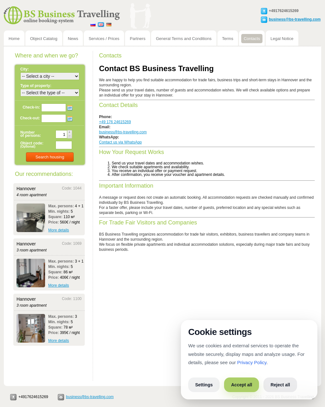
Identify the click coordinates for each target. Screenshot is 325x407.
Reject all (280, 384)
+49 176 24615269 (115, 122)
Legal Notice (281, 38)
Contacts (252, 38)
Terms (227, 38)
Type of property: (35, 86)
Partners (137, 38)
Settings (204, 384)
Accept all (241, 384)
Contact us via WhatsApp (120, 142)
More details (58, 230)
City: (24, 69)
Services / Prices (104, 38)
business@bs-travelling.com (295, 19)
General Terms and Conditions (183, 38)
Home (14, 38)
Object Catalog (43, 38)
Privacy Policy (251, 362)
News (73, 38)
